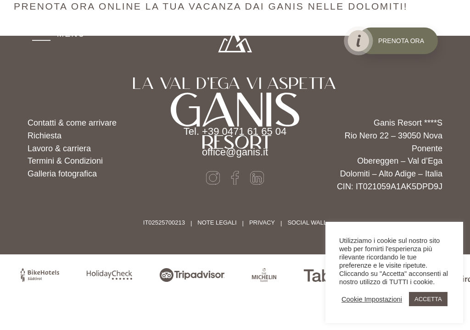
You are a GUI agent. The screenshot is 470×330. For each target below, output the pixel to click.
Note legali (216, 222)
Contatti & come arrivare (72, 122)
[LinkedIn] (257, 178)
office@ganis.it (235, 152)
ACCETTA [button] (428, 299)
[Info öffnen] (358, 41)
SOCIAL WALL (307, 222)
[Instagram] (213, 178)
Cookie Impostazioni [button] (371, 299)
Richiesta (45, 135)
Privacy (262, 222)
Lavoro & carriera (59, 148)
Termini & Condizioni (65, 160)
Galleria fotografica (62, 173)
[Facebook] (235, 178)
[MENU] (58, 34)
